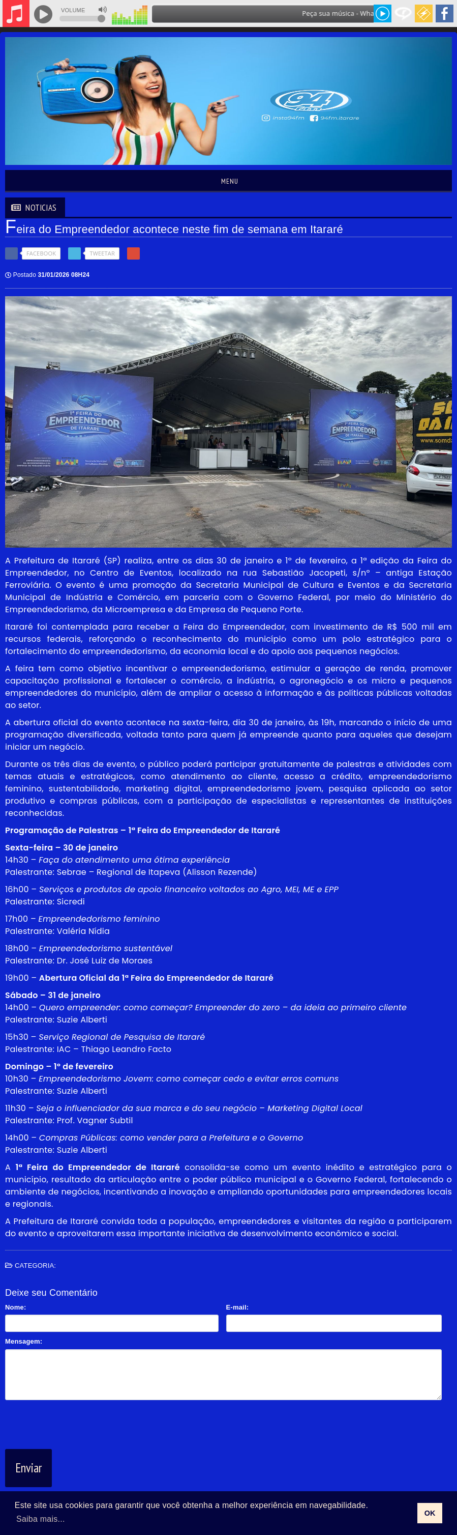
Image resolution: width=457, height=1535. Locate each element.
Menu (228, 181)
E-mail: (237, 1307)
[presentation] (82, 1422)
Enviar (28, 1468)
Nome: (15, 1307)
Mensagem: (23, 1341)
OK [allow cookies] (430, 1513)
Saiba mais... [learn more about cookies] (40, 1519)
